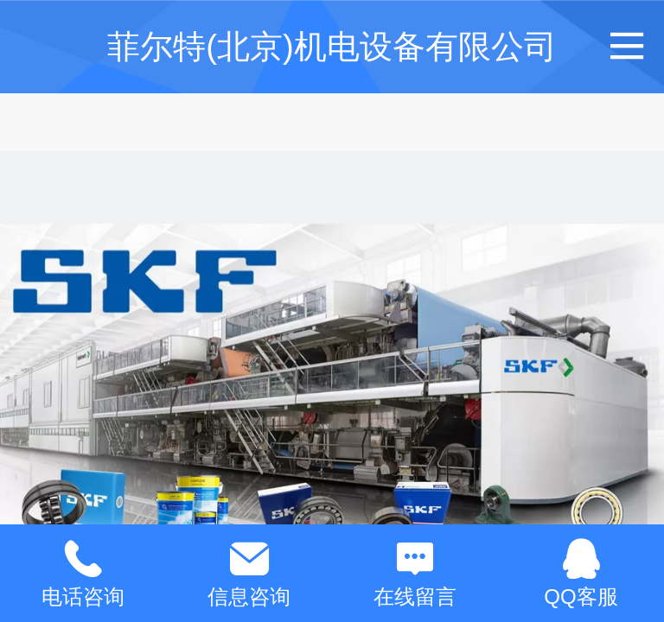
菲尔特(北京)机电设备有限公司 (332, 46)
